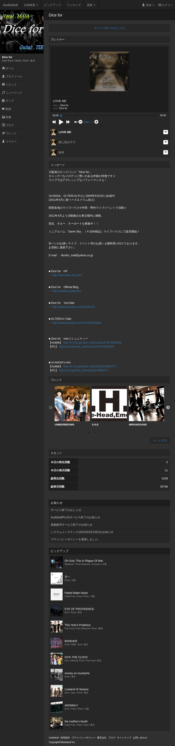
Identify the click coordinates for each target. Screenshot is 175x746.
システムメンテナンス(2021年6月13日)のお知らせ (82, 532)
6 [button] (118, 432)
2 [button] (95, 432)
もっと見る (160, 440)
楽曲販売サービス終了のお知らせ (71, 524)
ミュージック (12, 92)
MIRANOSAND (146, 406)
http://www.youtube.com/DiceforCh (73, 306)
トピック (9, 84)
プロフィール (12, 76)
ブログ (8, 125)
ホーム (8, 68)
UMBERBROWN (72, 406)
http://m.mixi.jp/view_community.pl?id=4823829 (92, 342)
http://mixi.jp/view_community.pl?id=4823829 (86, 346)
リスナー (9, 141)
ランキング (74, 5)
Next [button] (168, 408)
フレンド (9, 133)
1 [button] (89, 432)
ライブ (8, 100)
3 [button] (100, 432)
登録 (148, 5)
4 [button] (106, 432)
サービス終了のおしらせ (109, 28)
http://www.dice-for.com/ (67, 275)
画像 (6, 117)
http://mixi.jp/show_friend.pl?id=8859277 (84, 370)
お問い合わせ (140, 737)
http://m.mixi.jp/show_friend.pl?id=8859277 (89, 366)
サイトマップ (124, 737)
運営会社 (101, 737)
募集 (91, 5)
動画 (6, 108)
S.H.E (109, 406)
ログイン (165, 5)
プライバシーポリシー (83, 737)
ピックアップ (52, 5)
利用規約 (65, 737)
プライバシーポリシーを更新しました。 (76, 539)
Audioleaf (10, 5)
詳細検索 (31, 5)
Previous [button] (51, 408)
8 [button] (130, 432)
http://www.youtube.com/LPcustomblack (76, 322)
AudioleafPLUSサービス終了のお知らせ (75, 517)
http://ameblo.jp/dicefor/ (66, 291)
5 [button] (112, 432)
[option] (72, 406)
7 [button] (124, 432)
